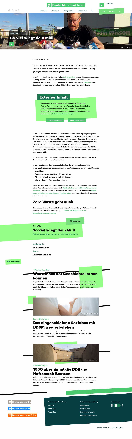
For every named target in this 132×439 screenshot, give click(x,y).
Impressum (84, 405)
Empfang (51, 409)
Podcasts (55, 11)
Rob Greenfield (69, 77)
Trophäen (52, 412)
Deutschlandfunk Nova (57, 402)
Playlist (111, 11)
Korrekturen (85, 409)
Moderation (82, 11)
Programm (68, 11)
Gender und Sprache (88, 415)
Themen (43, 11)
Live (103, 11)
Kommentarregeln (87, 412)
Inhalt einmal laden (55, 120)
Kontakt (51, 405)
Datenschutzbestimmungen (63, 114)
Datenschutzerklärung (89, 402)
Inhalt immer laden (77, 120)
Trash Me (87, 82)
